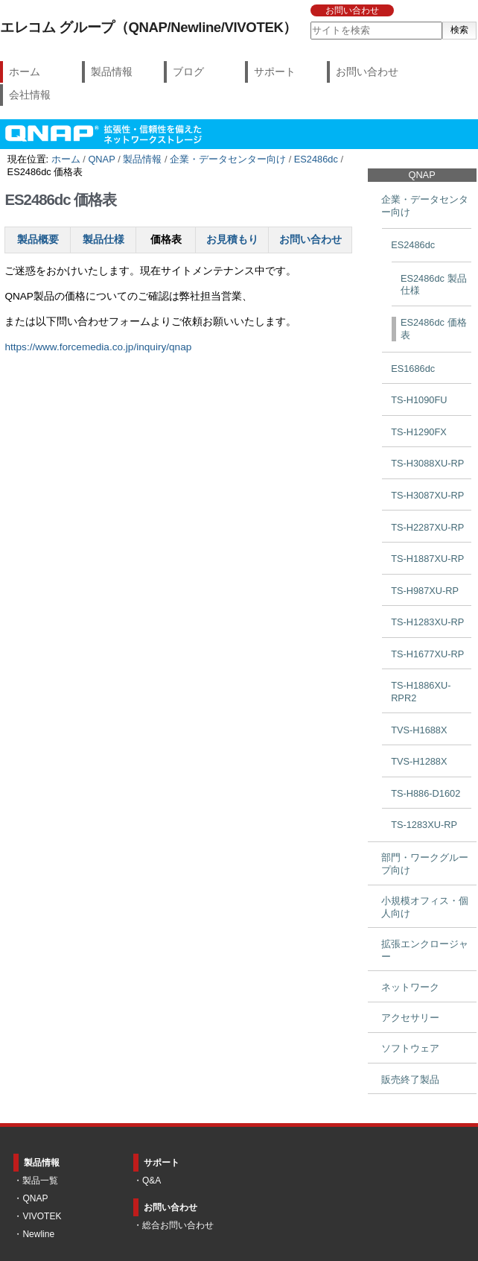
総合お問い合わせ (178, 1225)
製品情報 (112, 72)
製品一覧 (40, 1180)
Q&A (151, 1180)
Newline (38, 1234)
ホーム (24, 72)
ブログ (188, 72)
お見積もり (232, 239)
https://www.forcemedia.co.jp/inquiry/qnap (97, 347)
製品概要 (38, 239)
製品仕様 (103, 239)
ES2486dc (316, 159)
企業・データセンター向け (228, 159)
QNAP (101, 159)
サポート (275, 72)
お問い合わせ (352, 10)
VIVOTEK (41, 1216)
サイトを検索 (309, 21)
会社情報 (30, 95)
